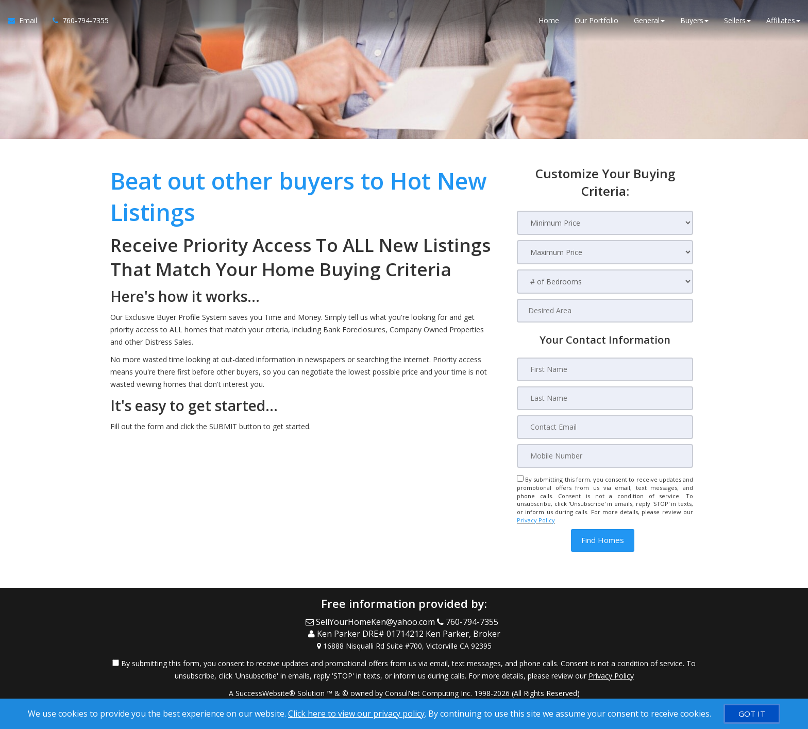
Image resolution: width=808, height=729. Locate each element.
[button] (602, 540)
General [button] (649, 20)
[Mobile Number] (605, 456)
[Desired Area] (605, 311)
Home (548, 20)
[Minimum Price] (605, 223)
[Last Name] (605, 398)
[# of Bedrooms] (605, 281)
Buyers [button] (694, 20)
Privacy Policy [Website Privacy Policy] (536, 520)
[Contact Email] (605, 427)
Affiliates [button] (783, 20)
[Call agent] (77, 20)
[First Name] (605, 369)
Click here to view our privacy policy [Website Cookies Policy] (356, 713)
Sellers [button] (737, 20)
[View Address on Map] (404, 645)
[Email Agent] (26, 20)
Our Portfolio (596, 20)
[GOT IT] (751, 714)
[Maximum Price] (605, 252)
